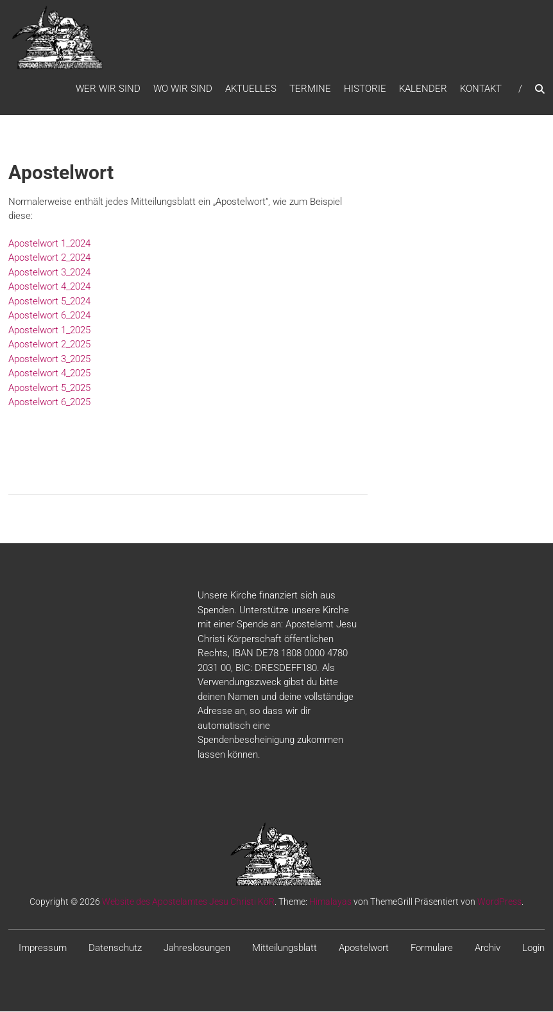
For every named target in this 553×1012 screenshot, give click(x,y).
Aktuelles (250, 89)
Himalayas (330, 903)
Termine (310, 89)
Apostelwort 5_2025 (49, 388)
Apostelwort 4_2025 (49, 374)
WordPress (499, 903)
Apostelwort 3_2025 (49, 359)
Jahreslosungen (197, 949)
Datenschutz (115, 949)
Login (533, 949)
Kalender (423, 89)
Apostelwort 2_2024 (49, 259)
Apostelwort (364, 949)
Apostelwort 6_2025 (49, 403)
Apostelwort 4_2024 (49, 287)
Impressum (43, 949)
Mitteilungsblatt (284, 949)
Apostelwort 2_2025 (49, 345)
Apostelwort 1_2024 (49, 244)
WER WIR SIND (108, 89)
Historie (365, 89)
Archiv (487, 949)
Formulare (432, 949)
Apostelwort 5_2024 (49, 302)
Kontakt (481, 89)
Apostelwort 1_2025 (49, 330)
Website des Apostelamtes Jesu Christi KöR (188, 903)
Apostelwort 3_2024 (49, 273)
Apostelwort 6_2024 (49, 316)
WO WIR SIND (182, 89)
